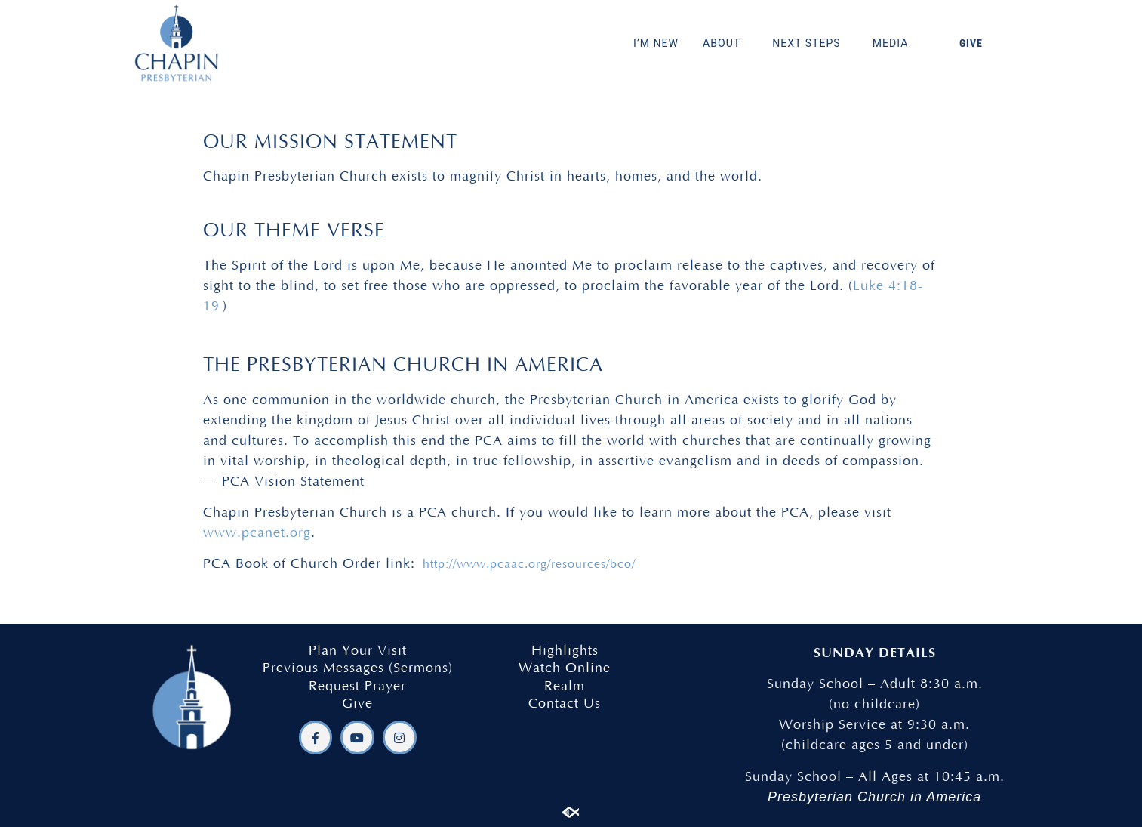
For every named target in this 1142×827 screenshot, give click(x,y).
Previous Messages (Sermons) (358, 668)
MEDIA (894, 43)
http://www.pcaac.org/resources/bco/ (529, 564)
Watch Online (565, 668)
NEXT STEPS (810, 43)
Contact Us (564, 703)
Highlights (565, 651)
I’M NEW (656, 43)
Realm (564, 686)
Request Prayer (357, 686)
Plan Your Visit (358, 651)
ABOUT (725, 43)
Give (357, 703)
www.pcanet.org (257, 533)
